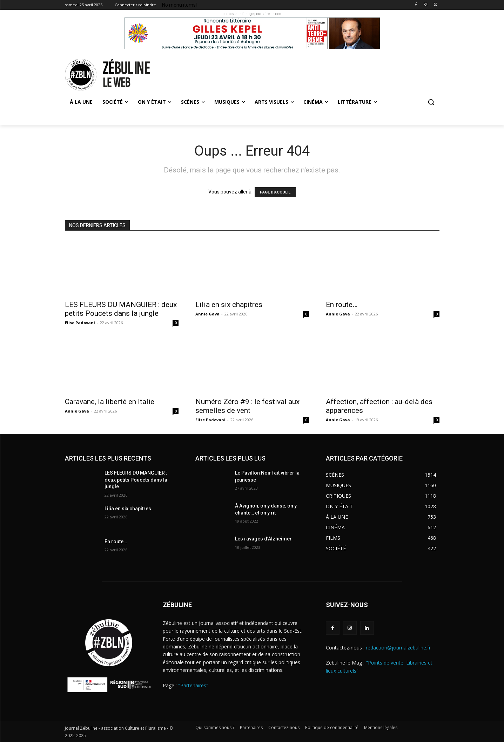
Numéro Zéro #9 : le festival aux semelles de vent (247, 406)
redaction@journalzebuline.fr (398, 647)
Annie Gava (207, 313)
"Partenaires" (193, 685)
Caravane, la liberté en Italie (109, 401)
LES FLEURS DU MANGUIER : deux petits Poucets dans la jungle (121, 309)
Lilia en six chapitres (228, 304)
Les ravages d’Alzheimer (263, 539)
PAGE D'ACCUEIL (275, 192)
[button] (431, 102)
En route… (341, 304)
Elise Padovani (80, 322)
